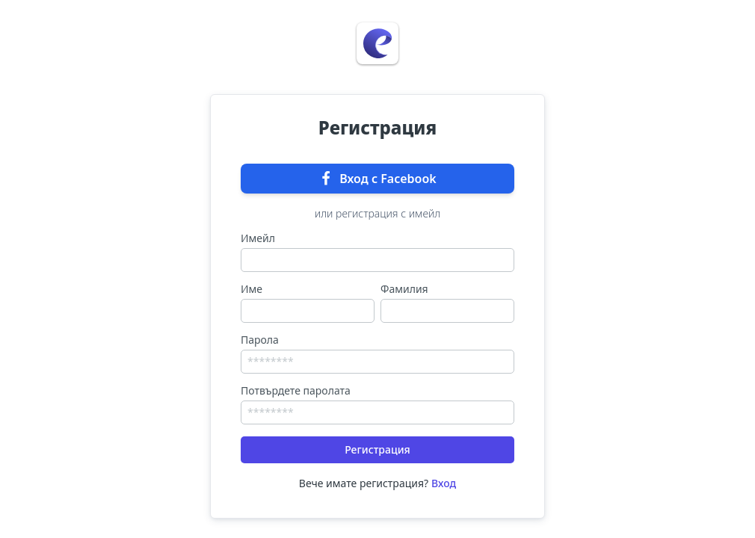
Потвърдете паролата (296, 391)
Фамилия (404, 289)
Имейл (258, 238)
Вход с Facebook (377, 178)
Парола (260, 340)
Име (251, 289)
